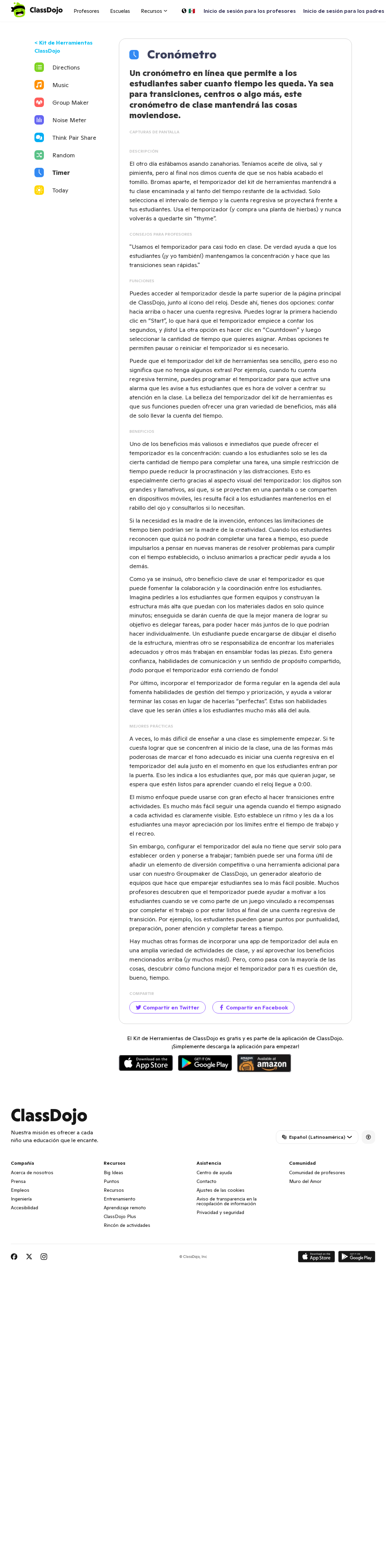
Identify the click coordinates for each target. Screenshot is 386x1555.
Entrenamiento (119, 1199)
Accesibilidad (24, 1208)
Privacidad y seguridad (220, 1212)
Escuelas (120, 11)
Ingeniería (21, 1199)
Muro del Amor (305, 1181)
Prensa (18, 1181)
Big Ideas (113, 1172)
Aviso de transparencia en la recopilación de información (227, 1201)
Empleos (20, 1190)
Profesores (86, 11)
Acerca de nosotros (32, 1172)
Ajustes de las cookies (221, 1190)
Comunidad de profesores (317, 1172)
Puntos (111, 1181)
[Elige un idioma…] (188, 10)
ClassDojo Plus (120, 1216)
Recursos (114, 1190)
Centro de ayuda (214, 1172)
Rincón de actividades (127, 1225)
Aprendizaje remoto (125, 1208)
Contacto (206, 1181)
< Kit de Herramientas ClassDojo (63, 46)
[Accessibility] (368, 1137)
